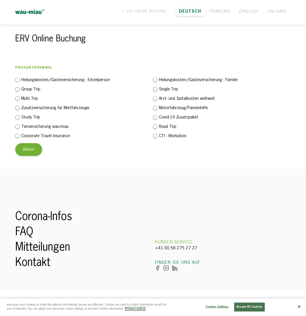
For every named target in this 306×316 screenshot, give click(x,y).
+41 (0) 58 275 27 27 (176, 248)
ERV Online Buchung (144, 11)
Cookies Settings (217, 307)
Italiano (276, 11)
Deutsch (190, 11)
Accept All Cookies (249, 307)
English (248, 11)
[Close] (299, 306)
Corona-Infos (43, 217)
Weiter (28, 149)
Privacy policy (135, 309)
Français (220, 11)
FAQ (24, 232)
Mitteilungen (42, 247)
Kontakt (32, 262)
